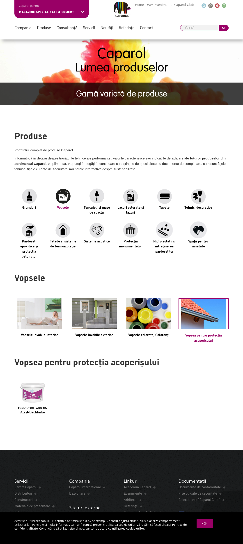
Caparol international (85, 421)
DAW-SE (76, 448)
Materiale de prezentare (32, 440)
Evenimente (163, 4)
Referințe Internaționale (87, 455)
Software (21, 446)
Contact (146, 27)
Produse (44, 27)
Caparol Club (184, 4)
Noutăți (107, 27)
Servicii (89, 27)
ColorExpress (24, 453)
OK (204, 523)
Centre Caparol (25, 421)
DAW (149, 4)
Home (139, 4)
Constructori (24, 434)
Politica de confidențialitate (68, 483)
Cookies (99, 483)
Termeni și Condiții (28, 483)
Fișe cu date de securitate (198, 427)
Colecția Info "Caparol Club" (200, 434)
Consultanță (67, 27)
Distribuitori (23, 427)
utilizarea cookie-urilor (128, 528)
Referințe (126, 27)
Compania (22, 27)
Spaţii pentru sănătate (141, 446)
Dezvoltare (77, 427)
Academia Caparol (138, 421)
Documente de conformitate (200, 421)
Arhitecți (131, 434)
